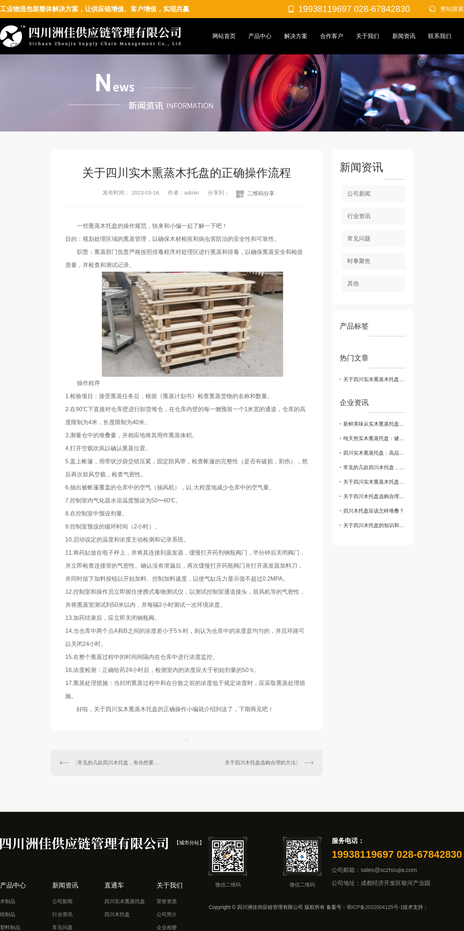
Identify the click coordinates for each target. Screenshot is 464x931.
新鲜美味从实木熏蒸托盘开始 (374, 424)
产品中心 (260, 36)
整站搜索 (452, 9)
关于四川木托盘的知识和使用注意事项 (374, 525)
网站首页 (224, 36)
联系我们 (439, 36)
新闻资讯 (403, 36)
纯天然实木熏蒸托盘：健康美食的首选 (374, 438)
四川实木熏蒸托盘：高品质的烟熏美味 (374, 453)
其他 (353, 283)
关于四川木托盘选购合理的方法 (260, 762)
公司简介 (167, 914)
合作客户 (331, 36)
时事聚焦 (358, 261)
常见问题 (358, 238)
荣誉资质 (167, 901)
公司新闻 (358, 194)
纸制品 (7, 914)
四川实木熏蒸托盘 (124, 901)
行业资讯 (358, 216)
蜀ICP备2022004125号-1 (375, 907)
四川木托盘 (117, 914)
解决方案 (295, 36)
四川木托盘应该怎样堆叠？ (373, 511)
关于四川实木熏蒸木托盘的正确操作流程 (374, 379)
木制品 (7, 901)
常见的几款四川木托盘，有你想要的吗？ (119, 762)
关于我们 (367, 36)
